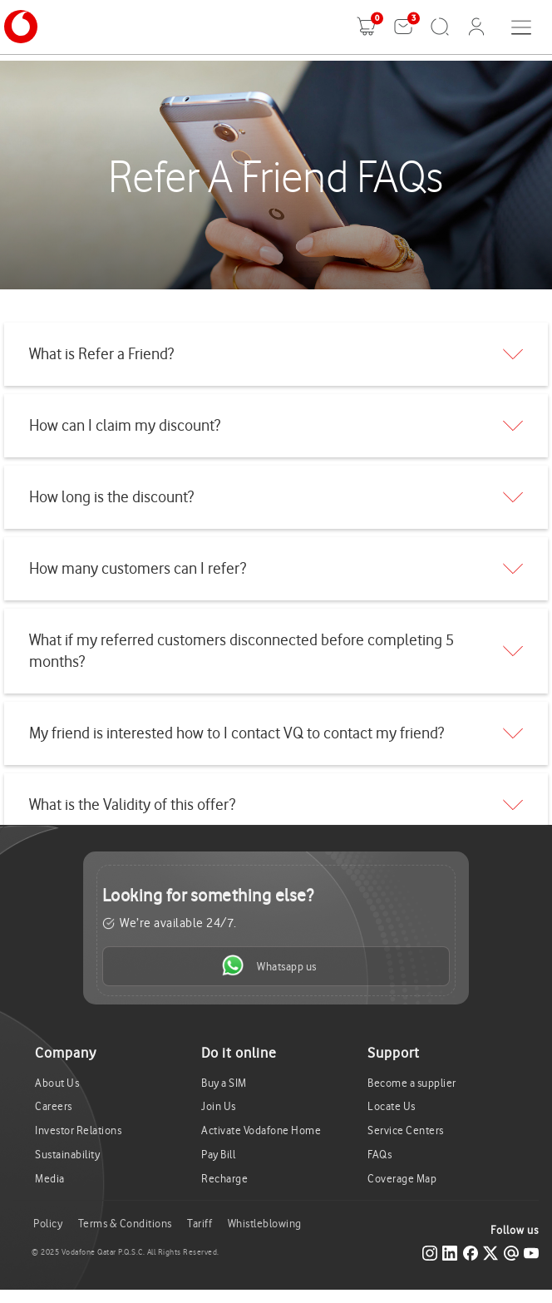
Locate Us (391, 1106)
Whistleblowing (265, 1223)
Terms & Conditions (125, 1223)
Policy (47, 1223)
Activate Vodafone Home (261, 1130)
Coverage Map (401, 1178)
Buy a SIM (224, 1083)
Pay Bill (218, 1154)
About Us (57, 1083)
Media (50, 1178)
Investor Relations (78, 1130)
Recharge (224, 1178)
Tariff (199, 1223)
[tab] (276, 354)
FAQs (379, 1154)
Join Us (218, 1106)
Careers (53, 1106)
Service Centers (405, 1130)
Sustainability (67, 1154)
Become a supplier (411, 1083)
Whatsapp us (269, 965)
